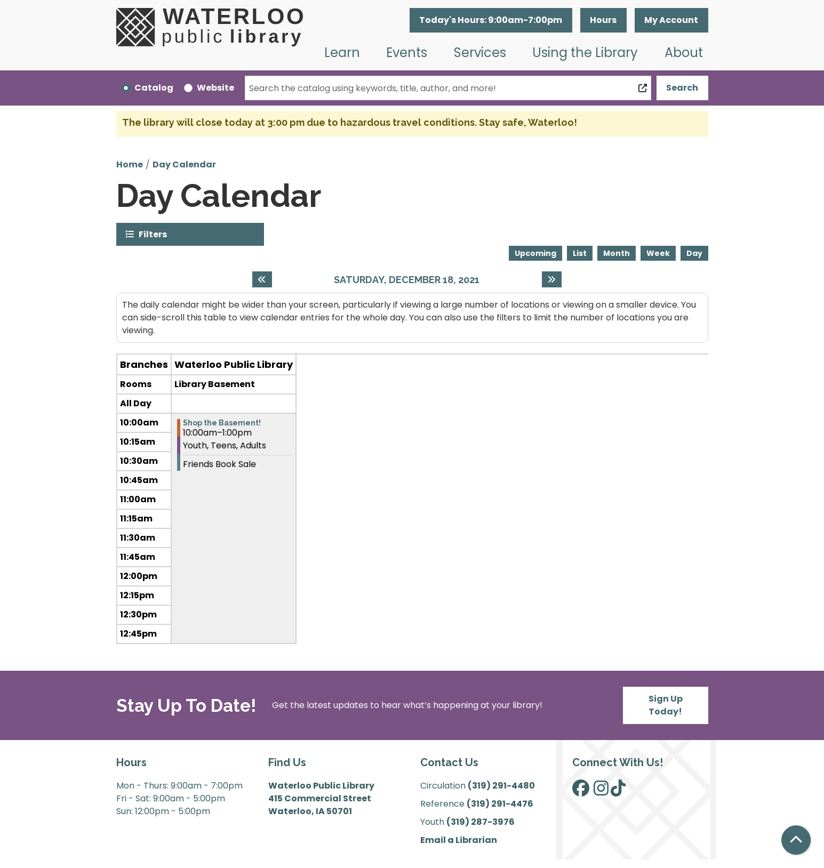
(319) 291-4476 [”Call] (500, 804)
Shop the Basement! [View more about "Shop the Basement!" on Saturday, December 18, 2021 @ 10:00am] (222, 423)
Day (694, 253)
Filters (153, 233)
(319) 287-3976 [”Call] (480, 822)
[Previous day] (262, 279)
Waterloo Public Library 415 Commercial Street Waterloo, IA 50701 (321, 798)
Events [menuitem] (406, 52)
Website (215, 88)
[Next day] (552, 279)
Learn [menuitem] (342, 52)
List (580, 253)
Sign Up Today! (666, 705)
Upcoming (535, 253)
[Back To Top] (796, 840)
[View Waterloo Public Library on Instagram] (601, 791)
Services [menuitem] (480, 52)
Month (616, 253)
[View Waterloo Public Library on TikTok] (618, 791)
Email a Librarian (458, 840)
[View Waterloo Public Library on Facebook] (580, 791)
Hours (603, 20)
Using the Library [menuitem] (585, 52)
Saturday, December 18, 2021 (406, 279)
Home (129, 164)
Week (658, 253)
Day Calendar (184, 164)
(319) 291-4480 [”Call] (501, 785)
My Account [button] (671, 20)
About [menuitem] (684, 52)
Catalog (153, 88)
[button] (491, 20)
